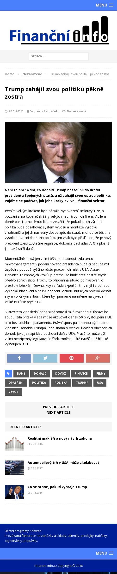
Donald (40, 373)
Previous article (58, 407)
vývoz (13, 392)
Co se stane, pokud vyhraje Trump (57, 486)
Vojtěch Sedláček (44, 111)
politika (39, 383)
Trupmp (82, 383)
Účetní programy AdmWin (23, 531)
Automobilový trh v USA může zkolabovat (63, 462)
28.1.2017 (15, 111)
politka (61, 383)
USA (100, 383)
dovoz (60, 373)
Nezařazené (76, 111)
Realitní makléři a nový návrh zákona (60, 438)
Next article (59, 412)
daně (21, 373)
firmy (100, 373)
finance (81, 373)
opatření (16, 383)
